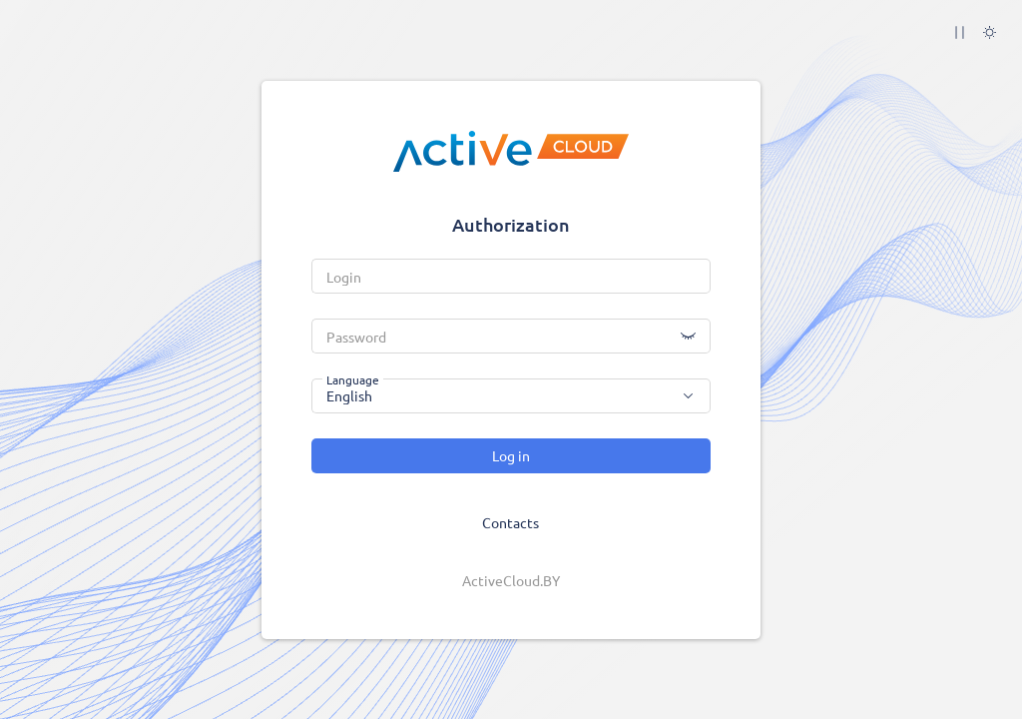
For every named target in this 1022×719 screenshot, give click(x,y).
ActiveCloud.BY (511, 580)
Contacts (510, 522)
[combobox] (511, 395)
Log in (511, 455)
